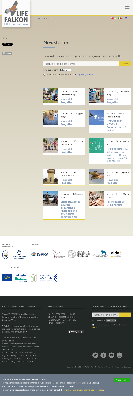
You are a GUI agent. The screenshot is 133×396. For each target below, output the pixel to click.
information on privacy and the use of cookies (83, 390)
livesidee (127, 367)
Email (7, 53)
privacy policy (86, 74)
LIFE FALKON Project (88, 367)
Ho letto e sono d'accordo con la (68, 74)
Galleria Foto (69, 320)
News (50, 323)
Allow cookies (122, 380)
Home (39, 18)
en (113, 18)
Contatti (60, 323)
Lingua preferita (50, 70)
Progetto (60, 314)
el (127, 18)
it (120, 18)
